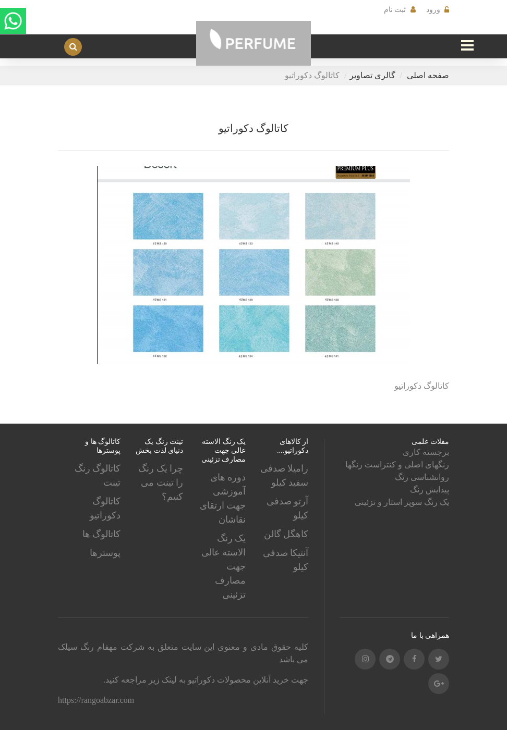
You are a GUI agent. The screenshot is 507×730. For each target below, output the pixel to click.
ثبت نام (395, 10)
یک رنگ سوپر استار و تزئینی (402, 502)
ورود (433, 10)
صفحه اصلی (428, 75)
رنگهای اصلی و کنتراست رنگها (397, 464)
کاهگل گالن (286, 534)
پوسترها (105, 553)
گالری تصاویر (372, 75)
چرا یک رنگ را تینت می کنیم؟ (160, 482)
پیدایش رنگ (429, 489)
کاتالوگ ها (101, 534)
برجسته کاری (426, 452)
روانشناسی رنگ (422, 477)
